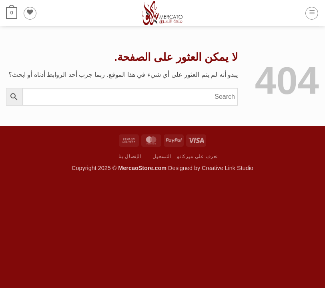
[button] (311, 13)
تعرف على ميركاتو (197, 156)
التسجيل (161, 156)
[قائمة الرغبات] (30, 13)
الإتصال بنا (130, 156)
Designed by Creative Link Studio (210, 168)
